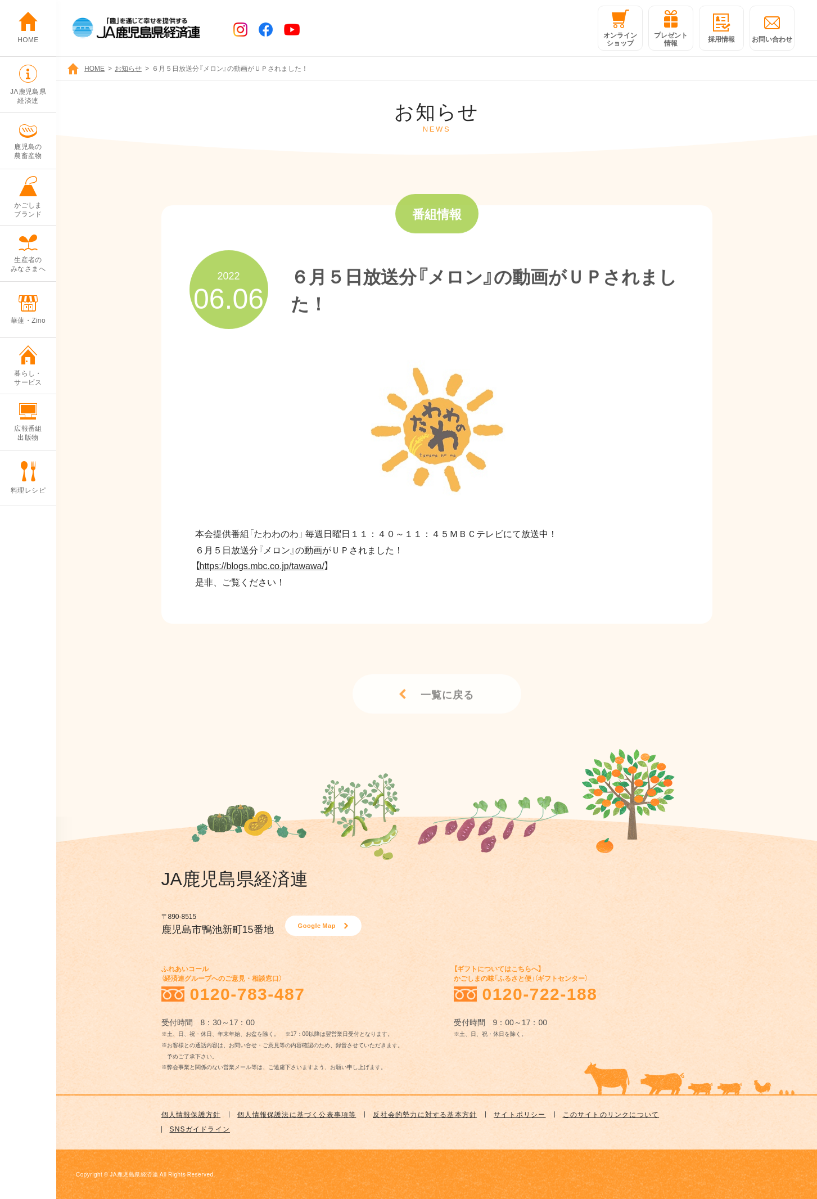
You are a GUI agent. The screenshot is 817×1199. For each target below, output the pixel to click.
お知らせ (128, 68)
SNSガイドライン (200, 1129)
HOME (94, 68)
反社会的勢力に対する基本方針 (425, 1114)
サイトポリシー (519, 1114)
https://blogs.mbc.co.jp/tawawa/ (262, 565)
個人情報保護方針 (191, 1114)
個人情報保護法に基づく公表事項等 (296, 1114)
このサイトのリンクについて (611, 1114)
